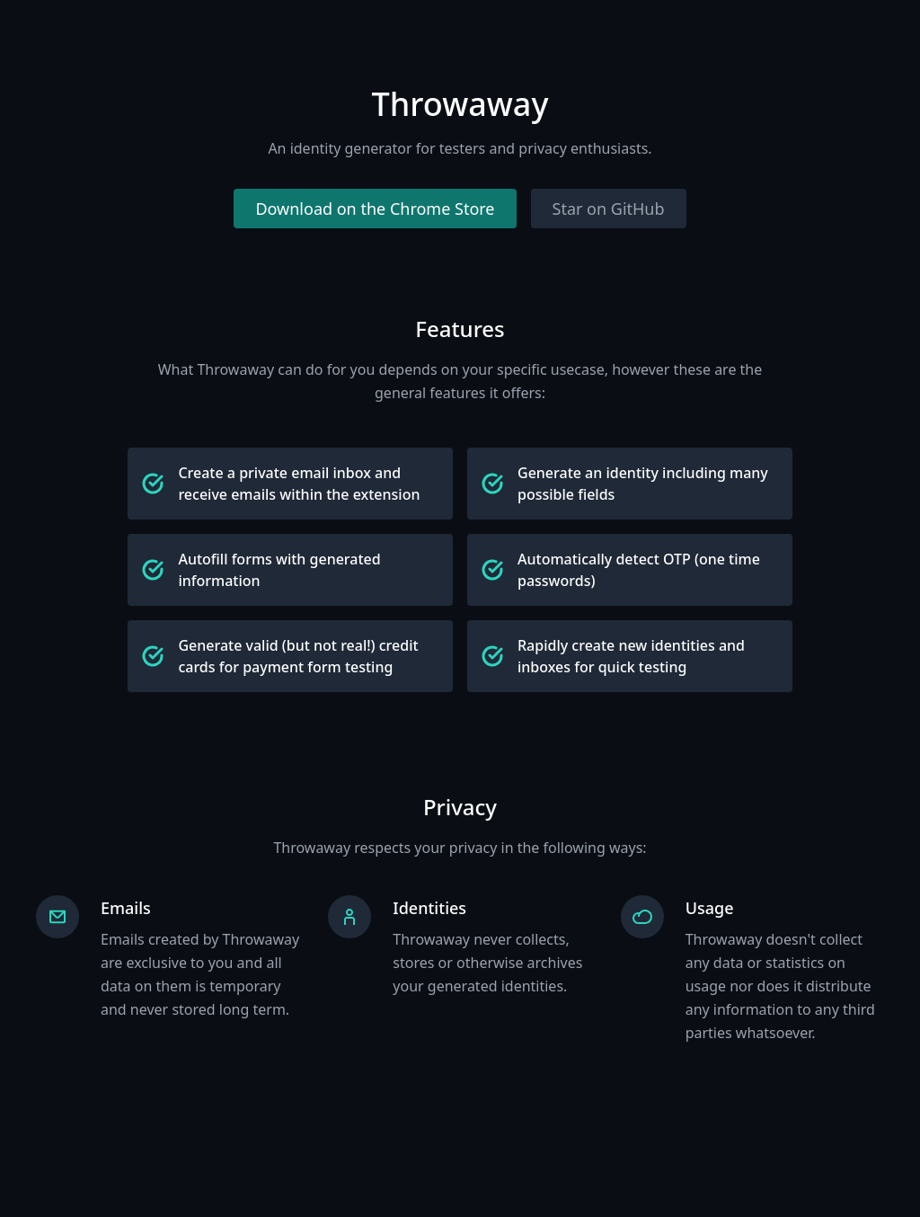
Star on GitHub (609, 208)
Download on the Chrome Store (374, 208)
